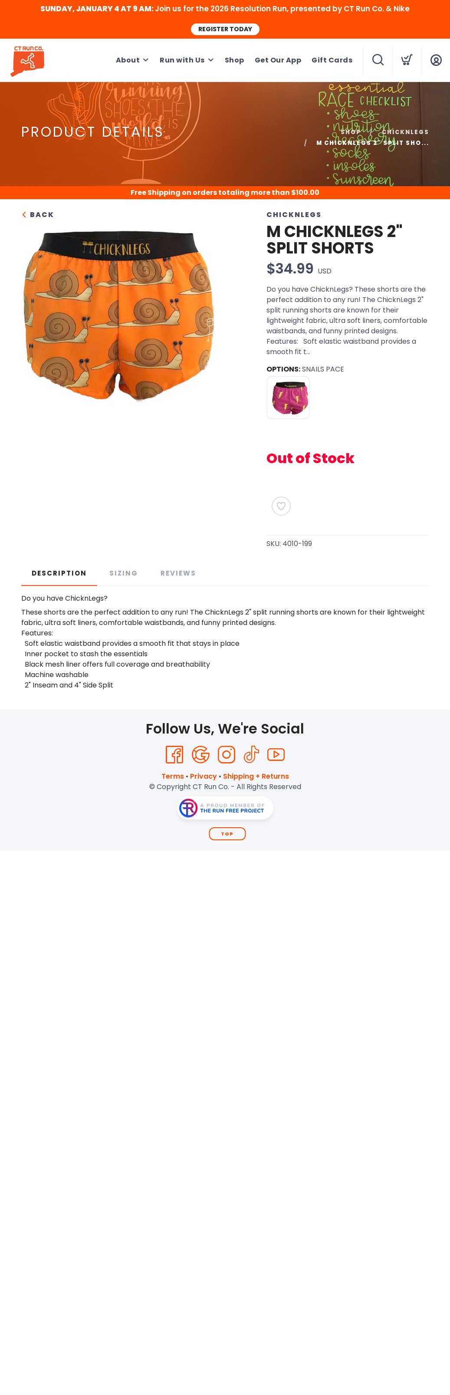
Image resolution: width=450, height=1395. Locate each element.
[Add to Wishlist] (281, 506)
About (128, 60)
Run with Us (182, 60)
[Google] (200, 755)
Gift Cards (332, 60)
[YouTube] (276, 755)
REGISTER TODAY (225, 29)
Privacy (203, 776)
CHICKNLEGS (405, 132)
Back (37, 215)
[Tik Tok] (251, 755)
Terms (172, 776)
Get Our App (278, 60)
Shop (234, 60)
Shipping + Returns (256, 776)
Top (227, 833)
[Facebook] (174, 755)
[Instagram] (227, 755)
